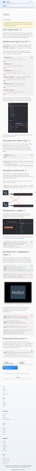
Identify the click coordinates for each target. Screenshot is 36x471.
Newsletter (5, 402)
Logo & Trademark (6, 458)
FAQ (3, 391)
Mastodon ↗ (5, 445)
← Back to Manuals (6, 19)
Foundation (5, 389)
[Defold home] (4, 1)
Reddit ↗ (4, 447)
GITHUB (18, 376)
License (4, 456)
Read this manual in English (10, 25)
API (3, 425)
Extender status (5, 393)
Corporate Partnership (7, 418)
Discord (4, 440)
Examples (4, 427)
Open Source (5, 413)
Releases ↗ (5, 404)
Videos (4, 433)
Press (4, 405)
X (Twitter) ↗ (5, 449)
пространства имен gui (19, 237)
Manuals (4, 429)
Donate (4, 414)
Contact (4, 387)
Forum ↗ (4, 442)
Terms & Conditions (6, 460)
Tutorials (4, 431)
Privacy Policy (5, 462)
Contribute (4, 416)
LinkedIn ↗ (5, 444)
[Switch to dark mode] (31, 1)
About (4, 385)
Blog (3, 400)
